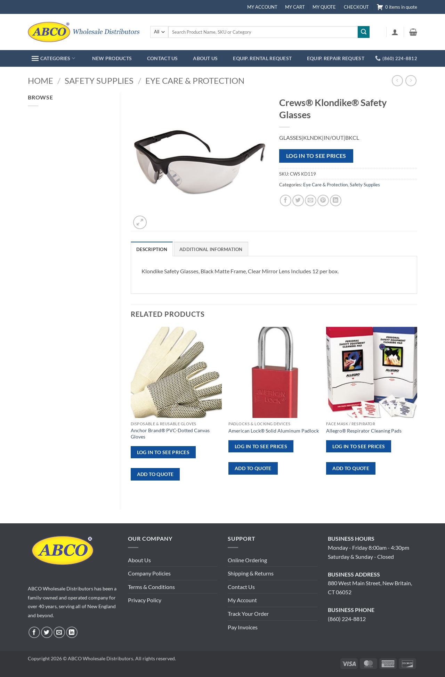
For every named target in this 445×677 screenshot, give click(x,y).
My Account (242, 600)
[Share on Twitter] (298, 200)
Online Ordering (247, 560)
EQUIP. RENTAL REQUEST (262, 58)
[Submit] (364, 32)
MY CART (295, 7)
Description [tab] (151, 249)
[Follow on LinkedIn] (72, 632)
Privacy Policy (144, 600)
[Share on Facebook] (285, 200)
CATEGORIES (53, 58)
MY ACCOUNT (262, 7)
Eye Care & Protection (194, 80)
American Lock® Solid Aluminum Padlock (273, 431)
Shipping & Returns (251, 573)
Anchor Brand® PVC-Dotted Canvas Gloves (170, 433)
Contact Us (241, 586)
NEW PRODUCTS (112, 58)
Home (40, 80)
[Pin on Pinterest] (323, 200)
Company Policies (149, 573)
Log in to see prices (316, 156)
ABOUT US (205, 58)
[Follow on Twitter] (46, 632)
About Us (139, 560)
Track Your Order (248, 613)
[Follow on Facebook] (34, 632)
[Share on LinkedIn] (335, 200)
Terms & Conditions (151, 586)
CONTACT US (162, 58)
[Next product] (397, 80)
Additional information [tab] (211, 249)
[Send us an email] (59, 632)
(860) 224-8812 (347, 618)
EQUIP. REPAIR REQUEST (335, 58)
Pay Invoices (243, 627)
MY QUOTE (324, 7)
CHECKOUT (356, 7)
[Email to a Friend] (310, 200)
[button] (394, 32)
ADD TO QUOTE (155, 474)
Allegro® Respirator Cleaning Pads (364, 431)
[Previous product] (410, 80)
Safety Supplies (99, 80)
